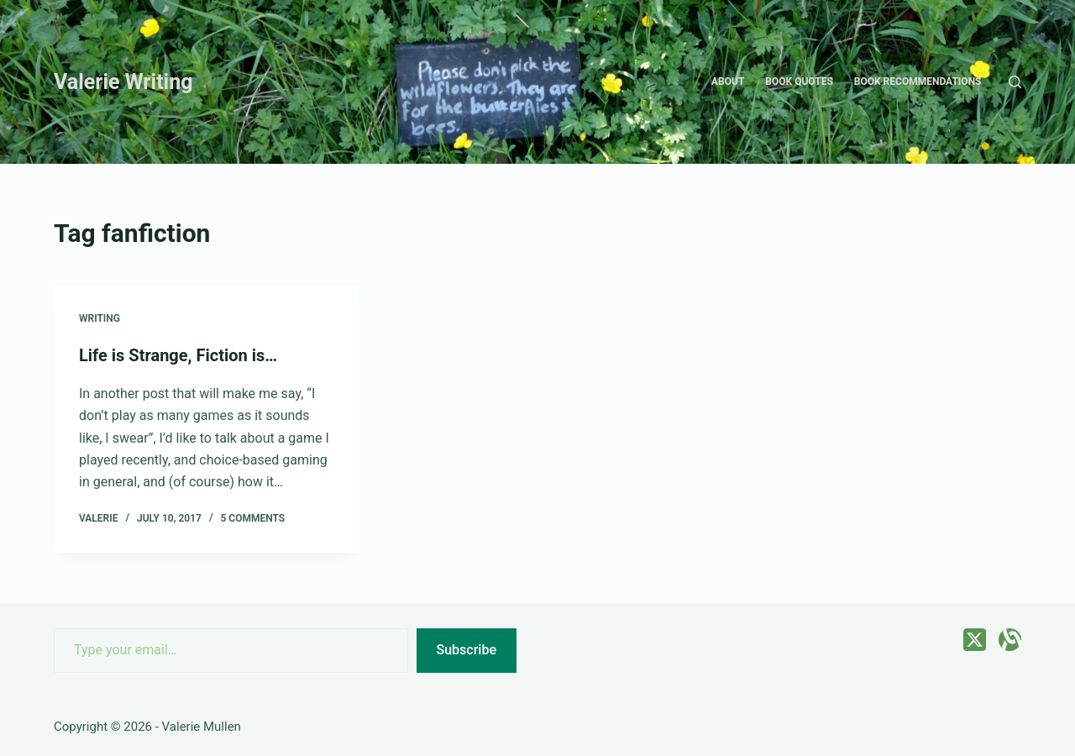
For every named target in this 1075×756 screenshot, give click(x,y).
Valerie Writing (123, 82)
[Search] (1015, 82)
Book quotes (798, 81)
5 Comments (252, 518)
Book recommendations (918, 81)
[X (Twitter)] (974, 639)
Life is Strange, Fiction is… (178, 355)
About (727, 81)
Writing (99, 318)
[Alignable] (1010, 639)
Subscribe (466, 650)
